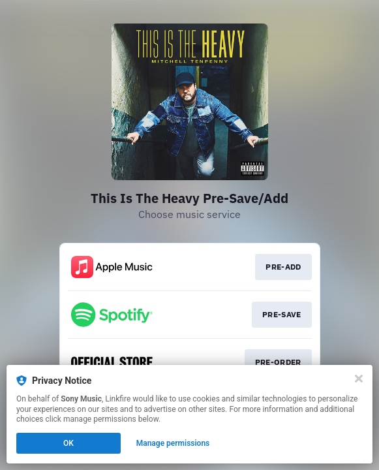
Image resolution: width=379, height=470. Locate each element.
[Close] (358, 378)
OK (68, 443)
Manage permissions (173, 443)
